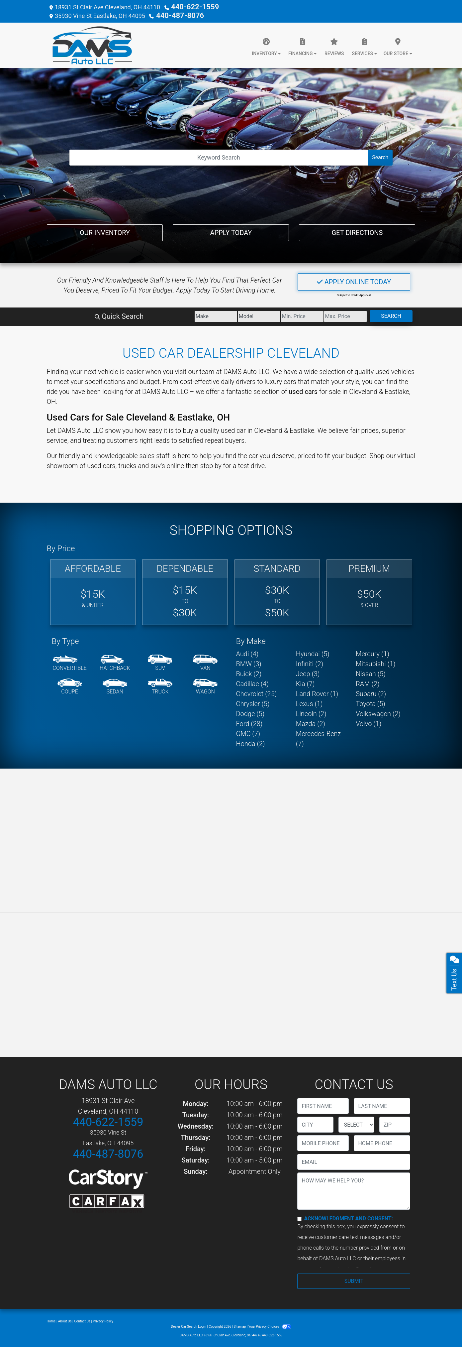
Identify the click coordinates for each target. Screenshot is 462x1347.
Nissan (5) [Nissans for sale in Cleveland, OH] (371, 672)
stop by (211, 464)
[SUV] (160, 662)
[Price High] (317, 315)
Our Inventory (105, 230)
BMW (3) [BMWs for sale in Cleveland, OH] (248, 663)
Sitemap (239, 1325)
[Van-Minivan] (205, 662)
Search (380, 156)
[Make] (131, 315)
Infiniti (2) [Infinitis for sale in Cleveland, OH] (309, 663)
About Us (65, 1320)
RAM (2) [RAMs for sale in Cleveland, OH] (367, 682)
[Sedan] (115, 685)
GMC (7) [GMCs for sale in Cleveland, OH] (248, 732)
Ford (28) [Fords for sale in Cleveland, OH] (249, 722)
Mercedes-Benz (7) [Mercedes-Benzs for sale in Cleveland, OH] (318, 737)
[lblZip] (394, 1123)
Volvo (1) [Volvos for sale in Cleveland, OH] (368, 722)
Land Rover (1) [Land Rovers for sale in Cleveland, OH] (317, 692)
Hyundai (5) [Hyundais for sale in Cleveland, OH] (312, 653)
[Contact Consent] (299, 1217)
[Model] (193, 315)
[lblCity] (315, 1123)
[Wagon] (205, 685)
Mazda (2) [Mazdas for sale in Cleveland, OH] (310, 722)
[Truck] (160, 685)
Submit (353, 1280)
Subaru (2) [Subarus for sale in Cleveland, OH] (371, 692)
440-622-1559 (190, 6)
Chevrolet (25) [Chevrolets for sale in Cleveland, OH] (256, 692)
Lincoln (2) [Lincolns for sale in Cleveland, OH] (311, 712)
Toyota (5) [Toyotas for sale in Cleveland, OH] (370, 702)
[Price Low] (255, 315)
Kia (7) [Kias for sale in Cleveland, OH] (305, 682)
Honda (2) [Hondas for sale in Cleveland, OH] (250, 742)
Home (51, 1320)
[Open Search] (218, 156)
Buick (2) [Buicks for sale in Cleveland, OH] (249, 672)
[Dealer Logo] (89, 44)
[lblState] (356, 1123)
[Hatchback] (115, 662)
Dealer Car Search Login (188, 1325)
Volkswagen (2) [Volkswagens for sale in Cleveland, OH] (378, 712)
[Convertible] (70, 662)
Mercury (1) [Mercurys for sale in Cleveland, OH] (372, 653)
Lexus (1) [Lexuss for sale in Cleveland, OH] (309, 702)
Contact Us (82, 1320)
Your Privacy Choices (269, 1325)
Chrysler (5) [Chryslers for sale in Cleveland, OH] (253, 702)
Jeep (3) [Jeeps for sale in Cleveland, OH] (308, 672)
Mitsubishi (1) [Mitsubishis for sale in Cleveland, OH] (375, 663)
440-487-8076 (175, 14)
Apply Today (231, 230)
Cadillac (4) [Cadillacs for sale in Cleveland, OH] (252, 682)
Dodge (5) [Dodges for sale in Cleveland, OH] (250, 712)
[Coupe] (69, 685)
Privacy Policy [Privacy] (103, 1320)
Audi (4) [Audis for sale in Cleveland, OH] (247, 653)
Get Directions (357, 230)
